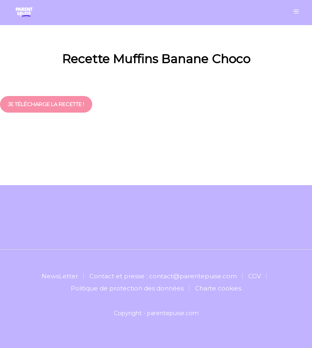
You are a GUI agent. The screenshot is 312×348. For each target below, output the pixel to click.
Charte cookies (218, 288)
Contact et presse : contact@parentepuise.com (163, 276)
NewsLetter (59, 276)
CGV (254, 276)
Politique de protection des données (127, 288)
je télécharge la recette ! (46, 104)
